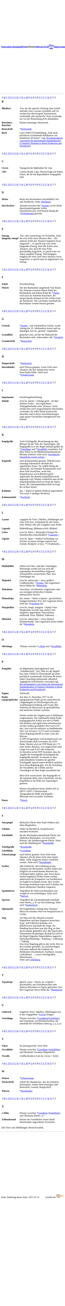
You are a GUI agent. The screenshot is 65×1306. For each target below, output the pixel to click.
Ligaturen (53, 535)
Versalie (40, 583)
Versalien (58, 337)
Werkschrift (26, 129)
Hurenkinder (45, 862)
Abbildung (46, 202)
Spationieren (31, 905)
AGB (46, 46)
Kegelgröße (48, 843)
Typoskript (35, 603)
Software (39, 46)
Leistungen (16, 46)
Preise (24, 46)
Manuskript (56, 990)
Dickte (56, 293)
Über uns (51, 46)
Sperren (24, 896)
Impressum (59, 46)
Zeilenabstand (27, 213)
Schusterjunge (27, 375)
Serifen (24, 325)
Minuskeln (42, 585)
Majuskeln (29, 624)
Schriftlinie (53, 1018)
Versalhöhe (42, 449)
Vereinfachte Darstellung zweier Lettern (40, 455)
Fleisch (24, 800)
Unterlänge (26, 449)
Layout (42, 1014)
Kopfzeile (25, 497)
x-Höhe (41, 646)
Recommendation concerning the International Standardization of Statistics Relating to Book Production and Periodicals (41, 142)
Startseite (6, 46)
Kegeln (45, 205)
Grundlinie (26, 850)
